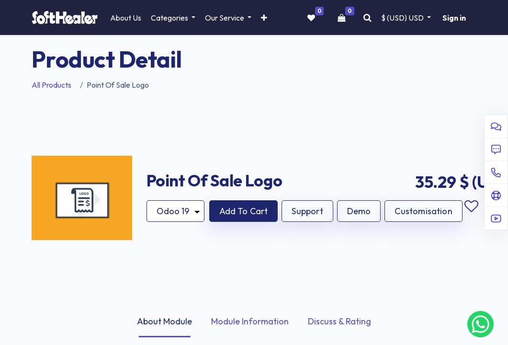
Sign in (454, 18)
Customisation (423, 211)
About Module (164, 321)
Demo (359, 211)
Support (307, 211)
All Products (51, 85)
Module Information (250, 321)
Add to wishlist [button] (472, 206)
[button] (264, 17)
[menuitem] (125, 17)
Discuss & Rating (339, 321)
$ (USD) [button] (403, 18)
